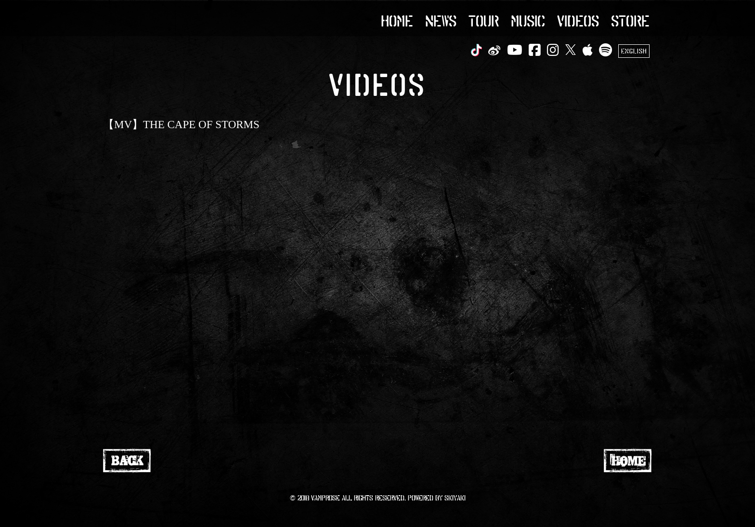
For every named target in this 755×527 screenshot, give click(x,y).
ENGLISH (634, 51)
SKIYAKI (455, 497)
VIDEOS (578, 20)
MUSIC (528, 20)
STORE (630, 20)
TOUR (484, 20)
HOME (397, 20)
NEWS (440, 20)
